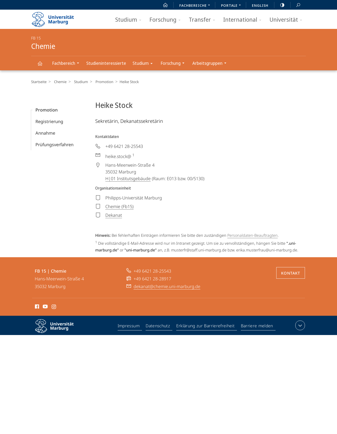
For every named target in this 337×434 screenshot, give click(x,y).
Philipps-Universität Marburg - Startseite (57, 18)
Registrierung (49, 121)
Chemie (42, 65)
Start (162, 5)
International (243, 19)
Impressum (129, 326)
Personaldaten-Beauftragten (252, 235)
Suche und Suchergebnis (295, 5)
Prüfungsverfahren (54, 144)
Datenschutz (159, 326)
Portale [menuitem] (232, 6)
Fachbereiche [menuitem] (196, 6)
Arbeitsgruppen (210, 63)
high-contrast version (279, 5)
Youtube (45, 307)
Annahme (45, 133)
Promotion (101, 81)
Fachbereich (67, 63)
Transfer (203, 19)
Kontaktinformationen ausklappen (299, 325)
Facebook (37, 307)
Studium (129, 19)
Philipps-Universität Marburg (58, 330)
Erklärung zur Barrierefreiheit (206, 326)
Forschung (166, 19)
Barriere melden (257, 326)
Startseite (39, 81)
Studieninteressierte (106, 63)
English (260, 5)
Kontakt (290, 273)
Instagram (54, 307)
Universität (287, 19)
